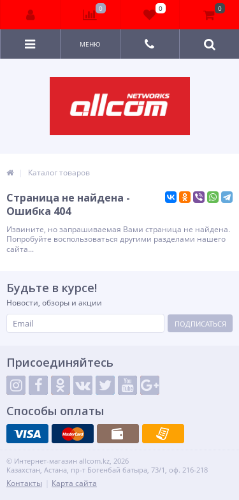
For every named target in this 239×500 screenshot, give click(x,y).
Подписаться (200, 323)
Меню (90, 44)
